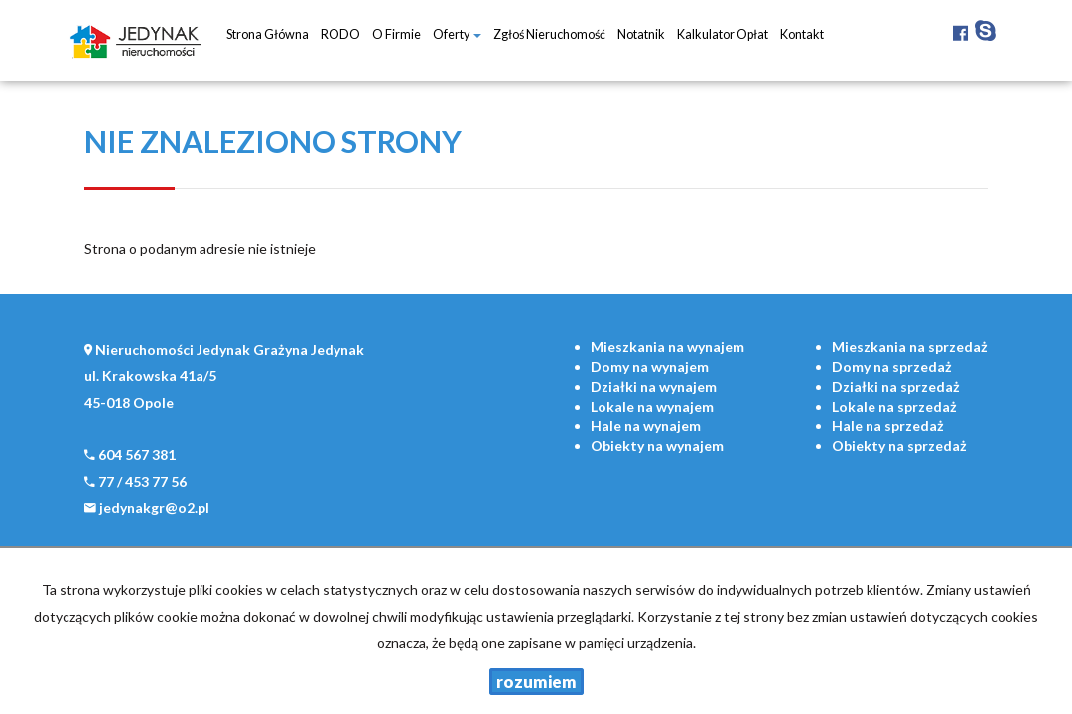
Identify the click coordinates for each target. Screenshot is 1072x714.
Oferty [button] (457, 34)
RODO (340, 34)
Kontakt (802, 34)
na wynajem (667, 346)
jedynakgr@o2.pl (154, 507)
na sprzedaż (910, 346)
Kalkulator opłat (722, 34)
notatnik (641, 34)
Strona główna (267, 34)
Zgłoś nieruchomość (549, 34)
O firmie (396, 34)
